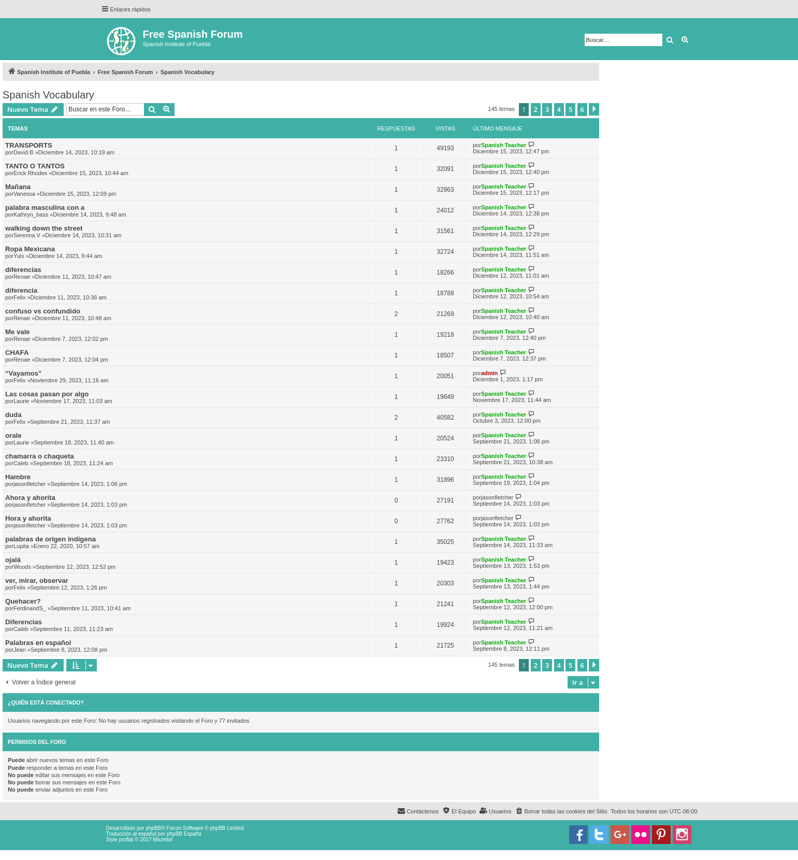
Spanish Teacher (503, 145)
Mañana (18, 187)
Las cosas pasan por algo (47, 394)
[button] (594, 109)
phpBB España (184, 834)
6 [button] (582, 109)
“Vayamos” (23, 373)
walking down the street (43, 228)
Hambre (18, 477)
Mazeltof (162, 839)
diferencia (21, 290)
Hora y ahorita (28, 518)
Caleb (20, 463)
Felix (19, 297)
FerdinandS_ (29, 608)
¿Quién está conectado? (46, 702)
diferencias (23, 270)
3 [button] (547, 109)
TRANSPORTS (28, 145)
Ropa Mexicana (30, 249)
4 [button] (559, 109)
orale (13, 435)
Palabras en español (38, 643)
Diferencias (23, 622)
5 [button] (570, 109)
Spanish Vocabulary (48, 95)
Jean (19, 650)
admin (489, 373)
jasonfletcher (29, 484)
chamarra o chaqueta (39, 456)
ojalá (13, 560)
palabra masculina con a (44, 207)
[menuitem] (561, 811)
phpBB (153, 828)
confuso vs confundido (42, 311)
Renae (21, 277)
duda (13, 415)
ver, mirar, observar (36, 580)
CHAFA (16, 352)
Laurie (21, 401)
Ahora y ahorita (30, 497)
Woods (22, 567)
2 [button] (536, 109)
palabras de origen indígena (50, 539)
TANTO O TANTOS (35, 166)
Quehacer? (23, 601)
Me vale (17, 332)
